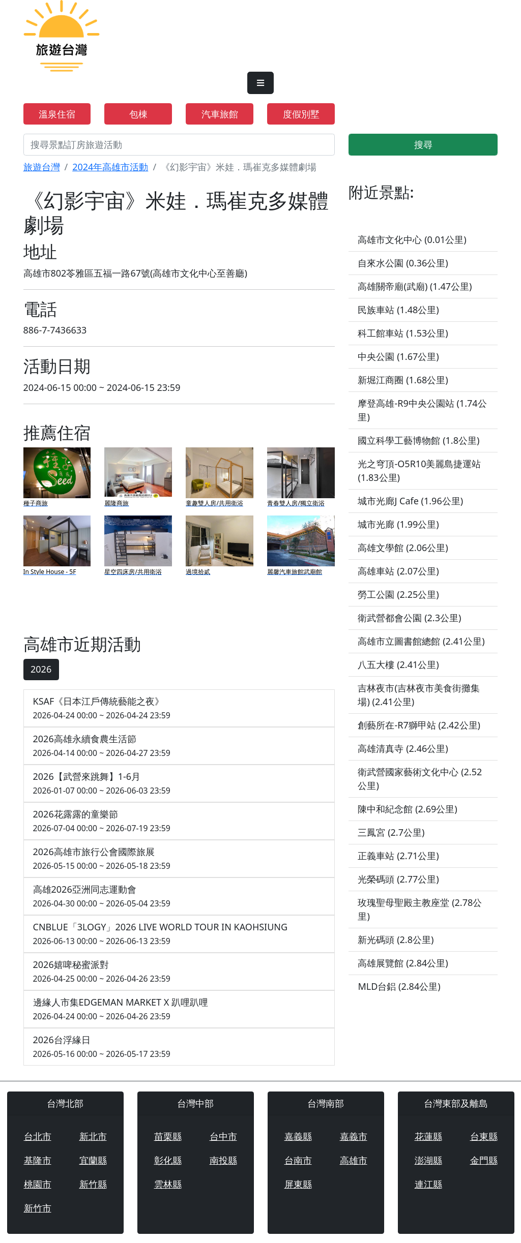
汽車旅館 (219, 114)
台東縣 (484, 1136)
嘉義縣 (298, 1136)
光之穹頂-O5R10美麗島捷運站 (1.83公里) (419, 470)
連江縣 (428, 1184)
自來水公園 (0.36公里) (403, 263)
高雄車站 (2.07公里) (398, 571)
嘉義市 (353, 1136)
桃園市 (37, 1184)
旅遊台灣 (41, 167)
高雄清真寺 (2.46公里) (403, 748)
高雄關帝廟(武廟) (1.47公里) (415, 286)
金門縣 (484, 1160)
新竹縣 (93, 1184)
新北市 (93, 1136)
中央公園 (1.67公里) (398, 356)
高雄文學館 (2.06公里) (403, 547)
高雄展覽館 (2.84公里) (403, 963)
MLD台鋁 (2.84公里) (399, 986)
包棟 (138, 114)
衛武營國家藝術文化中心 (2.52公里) (420, 779)
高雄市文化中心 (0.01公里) (412, 239)
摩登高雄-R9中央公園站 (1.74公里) (422, 410)
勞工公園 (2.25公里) (398, 594)
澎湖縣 (428, 1160)
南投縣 (223, 1160)
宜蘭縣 (93, 1160)
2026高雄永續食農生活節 (179, 746)
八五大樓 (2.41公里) (398, 664)
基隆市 (37, 1160)
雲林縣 (168, 1184)
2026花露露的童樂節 (179, 821)
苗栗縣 (168, 1136)
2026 (41, 669)
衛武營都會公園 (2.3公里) (409, 618)
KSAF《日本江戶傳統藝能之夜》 (179, 708)
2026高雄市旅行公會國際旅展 (179, 858)
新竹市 (37, 1208)
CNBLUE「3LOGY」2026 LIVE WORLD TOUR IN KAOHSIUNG (179, 934)
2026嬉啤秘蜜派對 (179, 971)
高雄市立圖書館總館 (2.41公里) (421, 641)
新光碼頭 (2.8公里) (395, 939)
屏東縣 (298, 1184)
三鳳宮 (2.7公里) (391, 832)
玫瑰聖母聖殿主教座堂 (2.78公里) (420, 909)
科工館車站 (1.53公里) (403, 333)
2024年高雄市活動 (110, 167)
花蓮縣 (428, 1136)
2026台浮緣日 (179, 1047)
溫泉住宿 (57, 114)
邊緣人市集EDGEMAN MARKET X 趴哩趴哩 (179, 1009)
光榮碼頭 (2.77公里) (398, 879)
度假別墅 (301, 114)
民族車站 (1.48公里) (398, 310)
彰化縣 (168, 1160)
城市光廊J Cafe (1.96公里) (410, 501)
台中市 (223, 1136)
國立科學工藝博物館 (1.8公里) (418, 440)
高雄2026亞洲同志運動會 (179, 896)
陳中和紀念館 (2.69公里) (407, 809)
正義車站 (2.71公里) (398, 856)
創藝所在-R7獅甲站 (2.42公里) (419, 725)
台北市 (37, 1136)
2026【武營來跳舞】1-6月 (179, 783)
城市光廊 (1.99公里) (398, 524)
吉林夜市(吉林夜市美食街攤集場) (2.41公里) (418, 695)
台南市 (298, 1160)
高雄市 (353, 1160)
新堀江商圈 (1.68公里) (403, 380)
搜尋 (423, 144)
